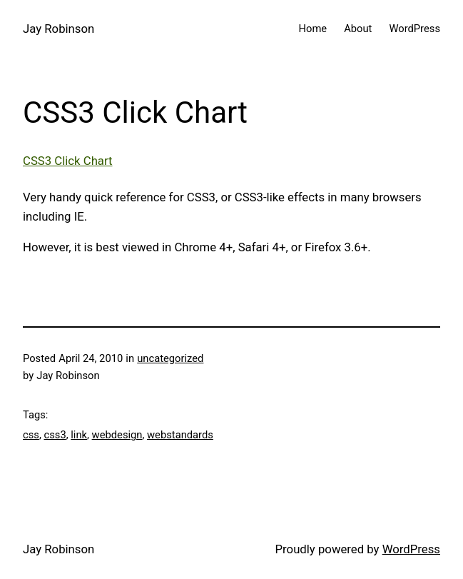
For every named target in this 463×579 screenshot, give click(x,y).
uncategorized (170, 358)
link (79, 434)
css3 (55, 434)
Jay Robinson (58, 28)
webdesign (117, 434)
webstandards (180, 434)
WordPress (411, 549)
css (31, 434)
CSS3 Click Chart (68, 160)
